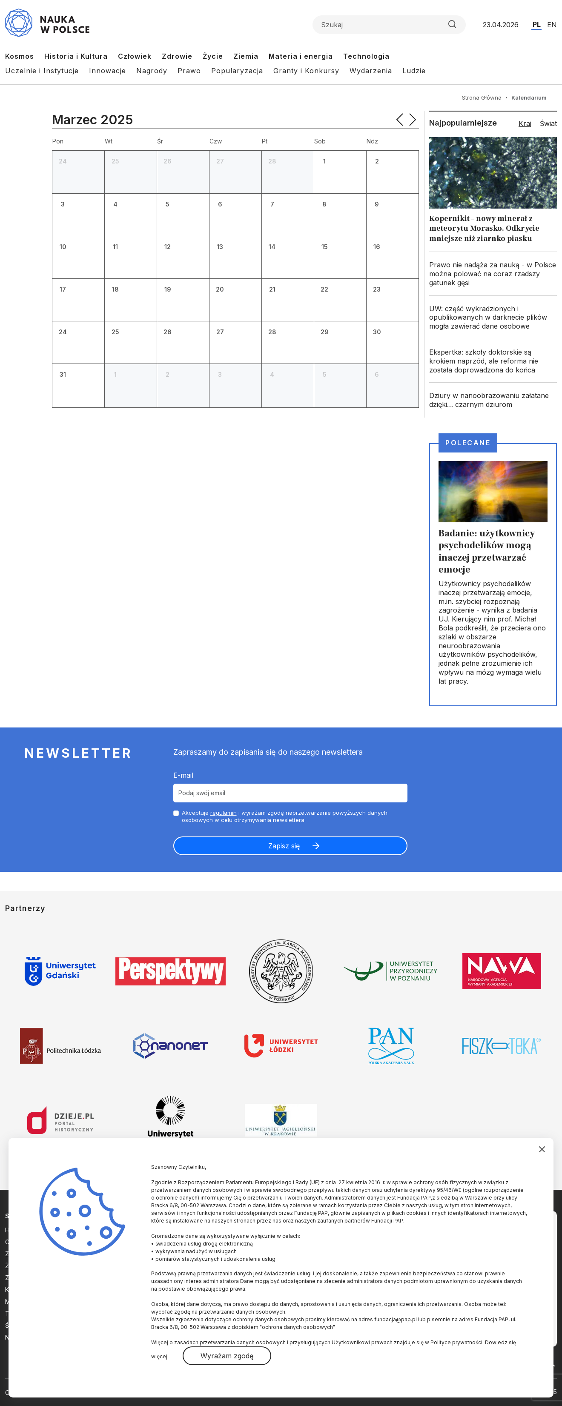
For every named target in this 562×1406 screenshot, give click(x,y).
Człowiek (135, 56)
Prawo (189, 70)
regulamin (223, 812)
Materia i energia (301, 56)
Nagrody (151, 70)
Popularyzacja (237, 70)
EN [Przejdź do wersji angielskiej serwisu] (552, 24)
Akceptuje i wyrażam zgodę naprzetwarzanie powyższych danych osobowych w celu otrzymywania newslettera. (284, 816)
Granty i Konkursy (306, 70)
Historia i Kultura (76, 56)
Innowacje (107, 70)
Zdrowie (177, 56)
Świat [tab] (548, 123)
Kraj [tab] (525, 123)
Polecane (467, 442)
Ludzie (414, 70)
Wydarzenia (371, 70)
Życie (213, 56)
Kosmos (19, 56)
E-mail (183, 775)
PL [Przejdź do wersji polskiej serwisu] (537, 24)
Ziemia (245, 56)
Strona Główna (482, 97)
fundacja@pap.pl (395, 1319)
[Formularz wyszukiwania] (389, 24)
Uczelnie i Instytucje (42, 70)
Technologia (366, 56)
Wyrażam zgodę (227, 1356)
